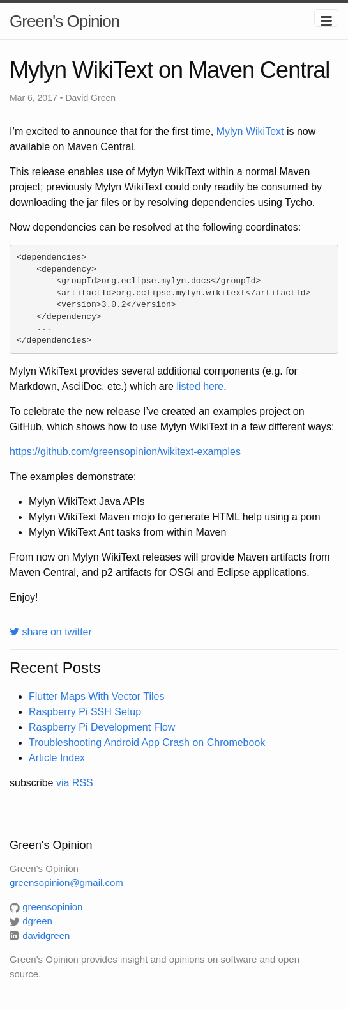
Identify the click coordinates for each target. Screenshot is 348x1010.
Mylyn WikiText (250, 131)
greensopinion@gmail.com (66, 882)
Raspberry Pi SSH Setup (85, 711)
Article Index (57, 757)
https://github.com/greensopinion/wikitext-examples (125, 451)
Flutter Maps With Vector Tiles (97, 696)
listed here (199, 386)
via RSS (74, 782)
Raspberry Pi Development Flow (102, 727)
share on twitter (51, 631)
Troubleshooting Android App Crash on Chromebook (147, 742)
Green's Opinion (64, 21)
